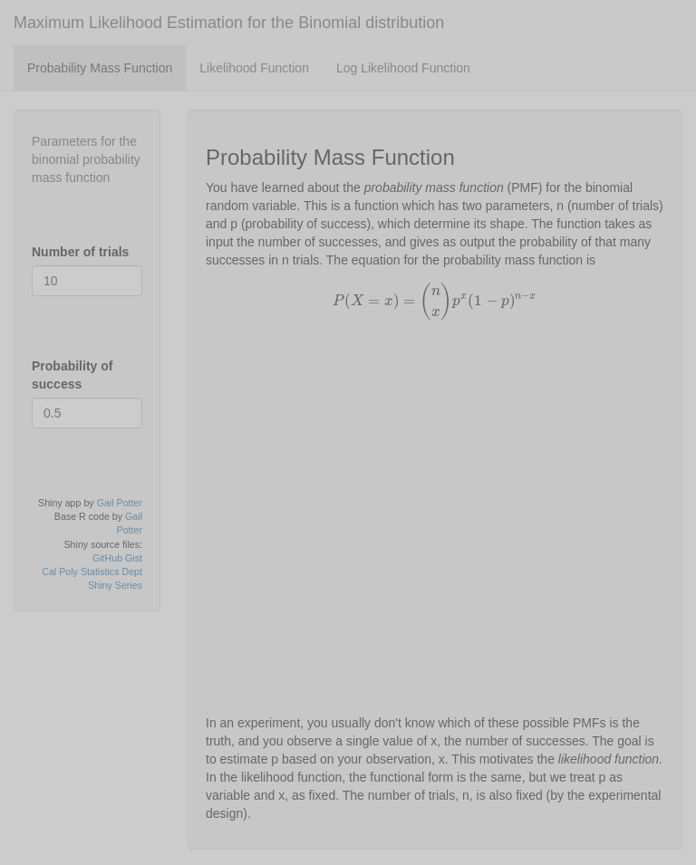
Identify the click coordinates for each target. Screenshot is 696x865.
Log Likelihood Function (403, 68)
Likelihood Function (254, 68)
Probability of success (72, 375)
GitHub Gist (117, 558)
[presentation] (435, 300)
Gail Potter (119, 502)
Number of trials (80, 252)
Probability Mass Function (99, 68)
